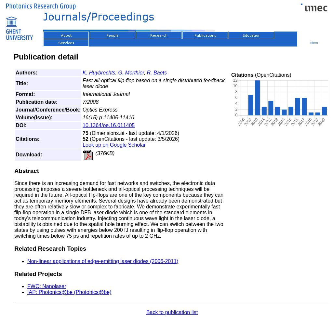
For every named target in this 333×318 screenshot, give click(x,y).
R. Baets (157, 72)
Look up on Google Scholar (114, 145)
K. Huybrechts (99, 72)
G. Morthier (131, 72)
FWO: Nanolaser (46, 286)
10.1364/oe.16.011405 (109, 125)
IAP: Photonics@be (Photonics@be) (69, 292)
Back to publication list (172, 312)
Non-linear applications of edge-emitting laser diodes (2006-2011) (102, 261)
